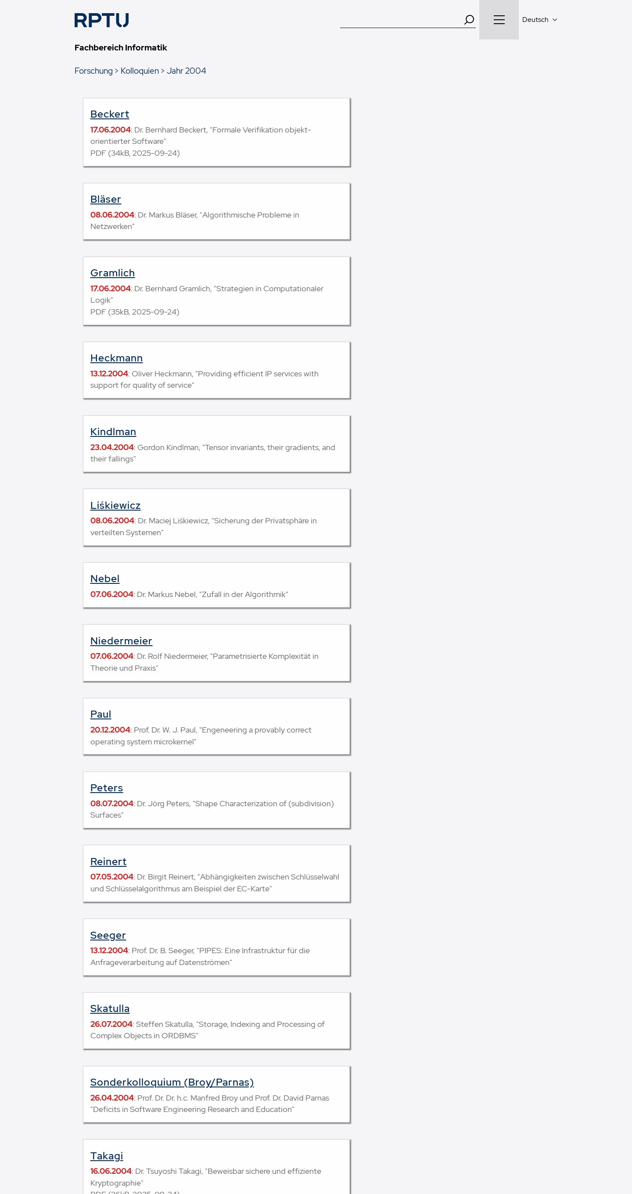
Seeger (336, 505)
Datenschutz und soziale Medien (347, 1144)
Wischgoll (342, 772)
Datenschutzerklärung (251, 1144)
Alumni (209, 1082)
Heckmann (344, 199)
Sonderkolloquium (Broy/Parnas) (399, 590)
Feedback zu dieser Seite (407, 871)
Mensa (334, 1070)
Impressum (188, 1144)
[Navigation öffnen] (499, 19)
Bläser (333, 114)
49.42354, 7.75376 (479, 1061)
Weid (102, 772)
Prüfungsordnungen (104, 1059)
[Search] (469, 20)
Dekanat (337, 1035)
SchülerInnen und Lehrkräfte (240, 1059)
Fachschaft (341, 1059)
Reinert (108, 505)
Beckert (109, 114)
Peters (334, 431)
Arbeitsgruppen (347, 1024)
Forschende (217, 1070)
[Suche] (401, 20)
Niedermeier (349, 358)
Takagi (106, 687)
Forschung (94, 70)
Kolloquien (140, 70)
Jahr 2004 (186, 70)
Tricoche (340, 687)
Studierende (217, 1024)
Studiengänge (95, 1024)
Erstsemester (219, 1035)
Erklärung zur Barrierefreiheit (452, 1144)
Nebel (105, 358)
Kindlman (113, 284)
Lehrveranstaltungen (104, 1035)
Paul (100, 431)
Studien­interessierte (228, 1047)
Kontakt (147, 1144)
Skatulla (110, 590)
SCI (330, 1047)
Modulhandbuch (98, 1047)
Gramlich (112, 199)
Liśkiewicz (343, 284)
